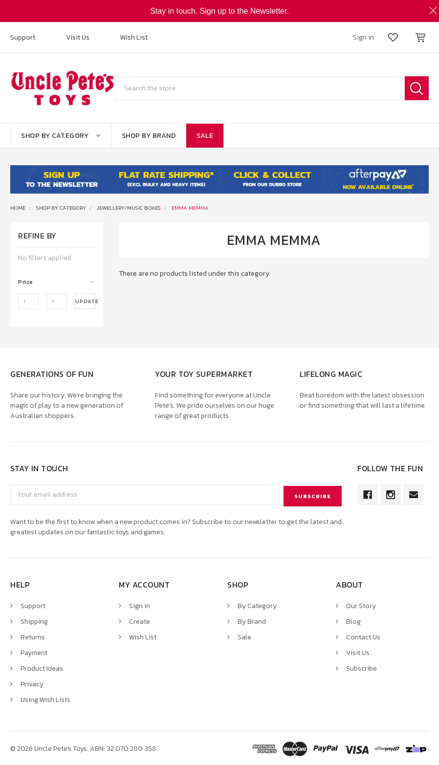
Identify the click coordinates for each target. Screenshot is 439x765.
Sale (205, 136)
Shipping (34, 620)
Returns (33, 636)
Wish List (134, 37)
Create (139, 620)
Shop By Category (61, 136)
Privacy (32, 683)
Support (22, 37)
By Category (257, 604)
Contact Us (363, 636)
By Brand (252, 620)
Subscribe (361, 667)
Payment (34, 651)
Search (416, 88)
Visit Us (77, 37)
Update (85, 301)
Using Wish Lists (45, 698)
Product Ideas (42, 667)
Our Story (361, 604)
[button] (56, 282)
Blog (353, 620)
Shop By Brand (149, 136)
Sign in (139, 604)
